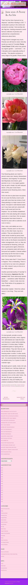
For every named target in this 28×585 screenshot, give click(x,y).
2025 (2, 470)
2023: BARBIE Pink (4, 440)
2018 (2, 485)
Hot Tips (2, 526)
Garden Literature (4, 522)
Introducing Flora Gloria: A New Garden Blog (9, 554)
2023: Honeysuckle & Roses (6, 451)
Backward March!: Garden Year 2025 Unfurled (9, 413)
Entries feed (3, 565)
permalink (22, 386)
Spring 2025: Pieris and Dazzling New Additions (9, 415)
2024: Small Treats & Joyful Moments (8, 420)
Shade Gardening (4, 540)
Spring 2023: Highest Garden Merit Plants (8, 447)
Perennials (13, 386)
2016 (2, 490)
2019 (2, 483)
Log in (2, 563)
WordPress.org (3, 570)
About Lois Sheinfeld (5, 551)
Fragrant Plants (4, 517)
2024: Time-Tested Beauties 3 (6, 429)
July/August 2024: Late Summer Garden (8, 422)
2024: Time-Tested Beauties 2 (6, 431)
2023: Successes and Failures (6, 438)
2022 (2, 476)
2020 (2, 481)
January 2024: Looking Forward (7, 436)
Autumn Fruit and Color (5, 508)
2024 (2, 472)
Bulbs (2, 510)
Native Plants (3, 528)
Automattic (11, 583)
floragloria (13, 4)
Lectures (2, 556)
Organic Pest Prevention (6, 386)
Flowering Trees (4, 515)
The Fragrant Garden (5, 542)
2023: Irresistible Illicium (5, 454)
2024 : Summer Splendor (5, 424)
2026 (2, 467)
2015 (2, 492)
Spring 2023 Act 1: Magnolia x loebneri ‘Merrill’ (9, 449)
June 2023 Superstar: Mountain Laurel (8, 445)
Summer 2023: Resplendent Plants (7, 442)
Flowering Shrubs (4, 513)
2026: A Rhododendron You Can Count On (9, 411)
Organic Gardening (20, 384)
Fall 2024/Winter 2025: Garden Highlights (8, 418)
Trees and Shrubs (4, 544)
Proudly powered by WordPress (10, 581)
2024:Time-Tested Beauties (6, 433)
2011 (2, 501)
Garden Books (3, 519)
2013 (2, 496)
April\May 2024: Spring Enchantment (7, 427)
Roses (2, 537)
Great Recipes (3, 524)
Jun (2, 12)
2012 (2, 499)
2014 (2, 494)
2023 (2, 474)
